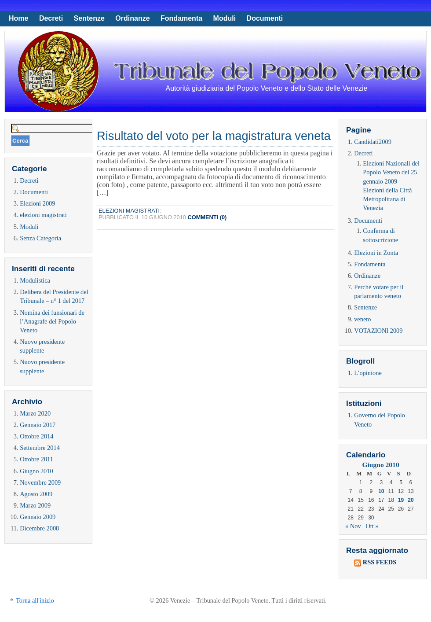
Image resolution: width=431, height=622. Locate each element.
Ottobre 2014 (36, 436)
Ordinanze (132, 18)
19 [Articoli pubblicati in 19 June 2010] (401, 500)
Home (18, 18)
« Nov (353, 526)
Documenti (265, 18)
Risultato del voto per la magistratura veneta (214, 136)
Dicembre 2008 (39, 528)
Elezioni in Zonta (376, 252)
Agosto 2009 (36, 493)
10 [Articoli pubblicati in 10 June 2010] (381, 491)
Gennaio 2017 (37, 424)
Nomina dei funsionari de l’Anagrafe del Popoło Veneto (52, 321)
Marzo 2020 (35, 413)
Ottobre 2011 (36, 459)
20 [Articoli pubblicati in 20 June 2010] (410, 500)
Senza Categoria (40, 238)
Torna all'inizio (35, 600)
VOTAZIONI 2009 (378, 330)
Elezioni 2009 (37, 203)
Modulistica (35, 280)
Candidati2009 (372, 141)
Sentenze (89, 18)
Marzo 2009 (35, 505)
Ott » (371, 526)
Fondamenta (181, 18)
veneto (362, 319)
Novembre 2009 (40, 482)
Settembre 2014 (40, 447)
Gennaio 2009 (37, 516)
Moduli (224, 18)
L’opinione (368, 372)
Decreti (51, 18)
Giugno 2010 (36, 471)
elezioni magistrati (43, 214)
